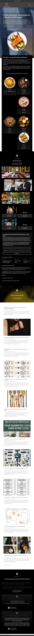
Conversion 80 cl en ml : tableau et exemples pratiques (15, 555)
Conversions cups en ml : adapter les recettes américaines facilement (16, 350)
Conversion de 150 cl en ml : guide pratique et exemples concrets (15, 380)
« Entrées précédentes (6, 565)
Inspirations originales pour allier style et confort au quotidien (16, 337)
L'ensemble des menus (17, 298)
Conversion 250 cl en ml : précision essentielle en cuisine (15, 468)
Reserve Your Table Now (17, 591)
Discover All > (24, 112)
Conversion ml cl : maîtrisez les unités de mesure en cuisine (16, 497)
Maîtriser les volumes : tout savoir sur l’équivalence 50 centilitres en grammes (15, 308)
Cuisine (14, 309)
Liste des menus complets (17, 163)
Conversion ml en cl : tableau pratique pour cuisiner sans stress (15, 410)
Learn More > (4, 275)
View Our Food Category (8, 26)
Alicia (6, 309)
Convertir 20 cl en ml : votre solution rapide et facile (14, 439)
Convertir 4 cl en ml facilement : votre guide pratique (14, 526)
